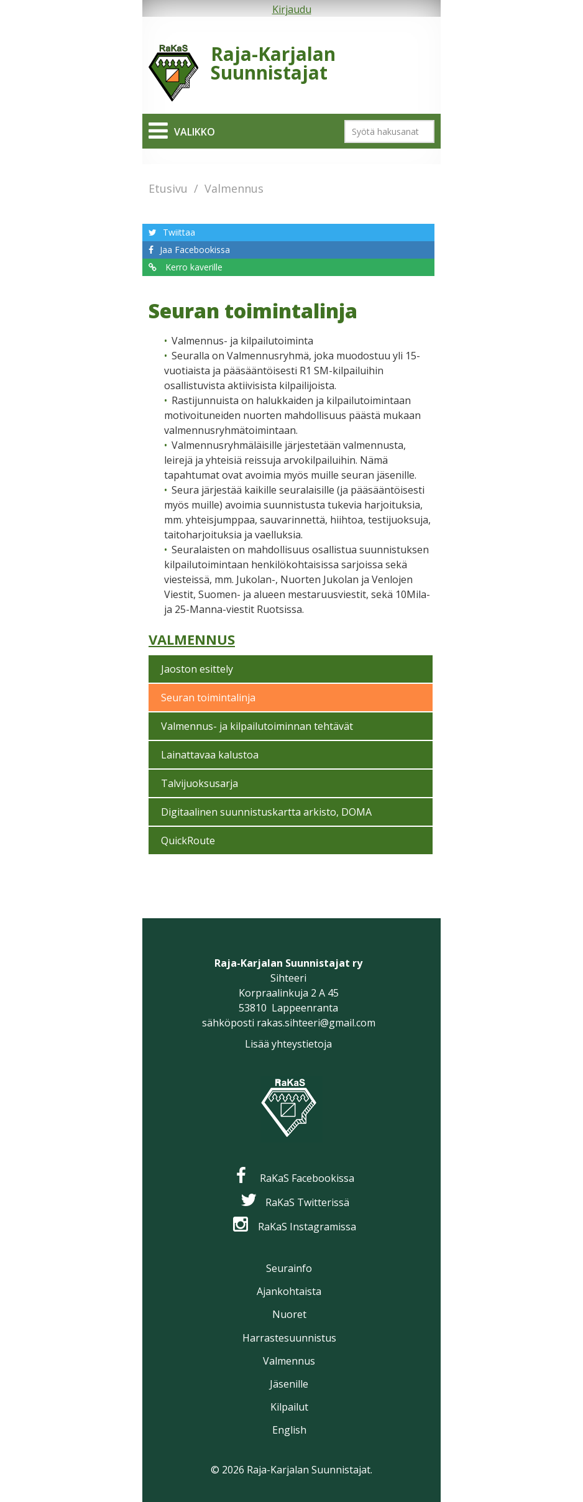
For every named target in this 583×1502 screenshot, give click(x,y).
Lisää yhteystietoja (288, 1044)
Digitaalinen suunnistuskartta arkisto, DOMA (266, 812)
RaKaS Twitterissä (307, 1202)
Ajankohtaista (289, 1291)
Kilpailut (289, 1407)
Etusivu (168, 188)
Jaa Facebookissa (195, 250)
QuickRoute (188, 840)
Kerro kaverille (193, 267)
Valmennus (234, 188)
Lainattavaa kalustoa (210, 755)
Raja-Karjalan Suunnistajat (273, 63)
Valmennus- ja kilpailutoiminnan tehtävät (257, 726)
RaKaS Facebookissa (307, 1178)
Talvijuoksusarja (199, 783)
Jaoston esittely (197, 669)
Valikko (194, 132)
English (289, 1430)
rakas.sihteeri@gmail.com (316, 1023)
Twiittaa (179, 232)
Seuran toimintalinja (208, 697)
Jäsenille (289, 1384)
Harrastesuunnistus (289, 1338)
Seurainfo (289, 1268)
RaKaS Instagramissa (307, 1226)
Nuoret (289, 1314)
